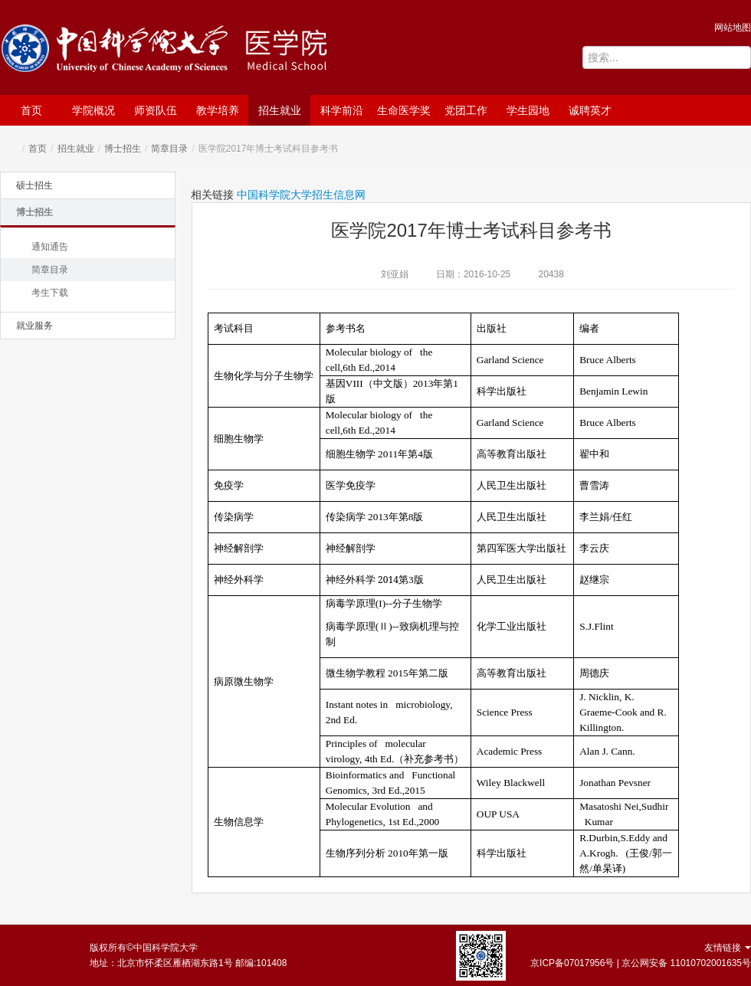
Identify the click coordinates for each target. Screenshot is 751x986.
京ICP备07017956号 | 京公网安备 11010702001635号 (640, 963)
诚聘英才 (590, 110)
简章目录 (169, 148)
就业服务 (34, 325)
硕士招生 (34, 185)
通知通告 (49, 246)
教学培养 (217, 110)
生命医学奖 (404, 110)
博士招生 (122, 148)
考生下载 (49, 292)
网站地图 (732, 27)
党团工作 (465, 110)
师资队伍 (155, 110)
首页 (31, 110)
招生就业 (279, 110)
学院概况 (93, 110)
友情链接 (727, 947)
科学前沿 (341, 110)
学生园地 (528, 110)
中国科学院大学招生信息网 (301, 194)
